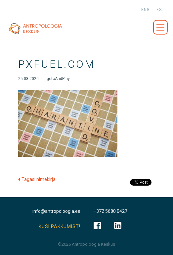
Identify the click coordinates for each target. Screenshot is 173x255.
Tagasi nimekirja (39, 179)
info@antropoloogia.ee (56, 211)
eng (145, 9)
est (160, 9)
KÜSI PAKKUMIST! (59, 226)
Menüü (160, 27)
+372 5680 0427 (110, 211)
